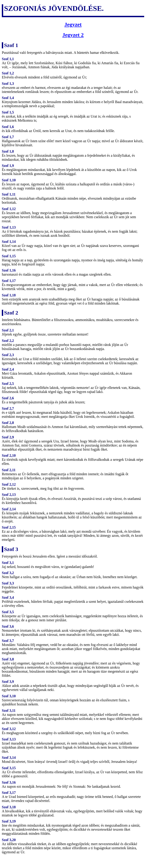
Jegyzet (73, 24)
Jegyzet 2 (73, 35)
